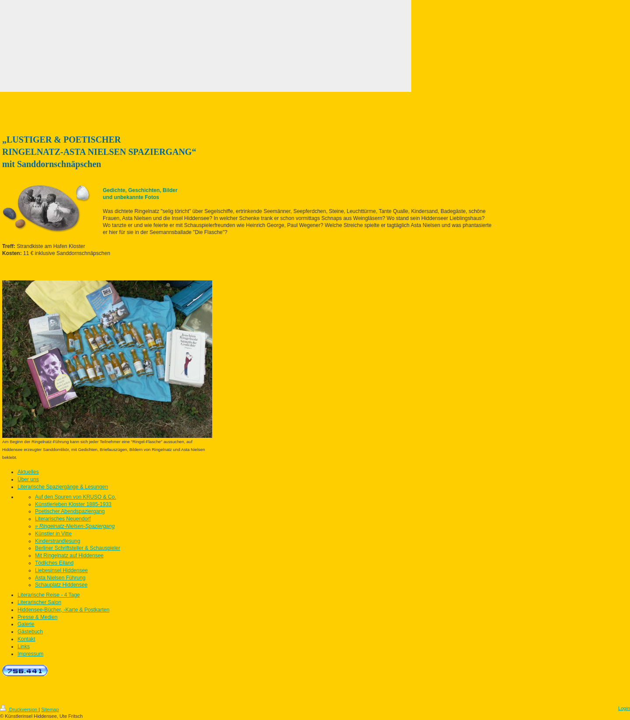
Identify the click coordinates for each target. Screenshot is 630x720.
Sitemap (50, 709)
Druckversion (19, 709)
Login (624, 708)
